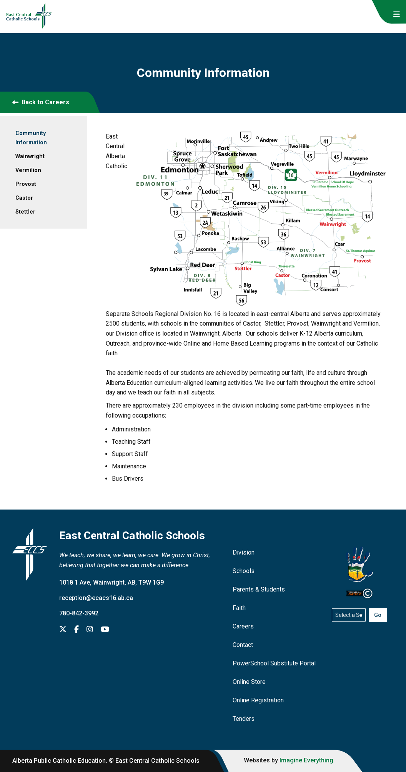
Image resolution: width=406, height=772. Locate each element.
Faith (239, 608)
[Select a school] (349, 615)
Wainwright (30, 156)
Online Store (249, 681)
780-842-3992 (78, 613)
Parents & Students (259, 589)
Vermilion (28, 170)
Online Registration (258, 700)
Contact (243, 644)
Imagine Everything (306, 760)
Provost (25, 184)
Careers (243, 626)
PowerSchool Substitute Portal (274, 663)
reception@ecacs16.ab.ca (96, 598)
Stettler (25, 212)
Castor (24, 198)
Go (377, 615)
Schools (244, 571)
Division (244, 552)
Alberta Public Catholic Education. (59, 760)
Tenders (244, 718)
